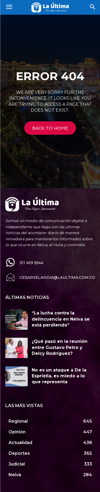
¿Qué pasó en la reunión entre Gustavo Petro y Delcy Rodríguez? (59, 347)
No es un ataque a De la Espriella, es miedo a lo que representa (59, 376)
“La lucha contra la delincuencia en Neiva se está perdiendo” (61, 319)
